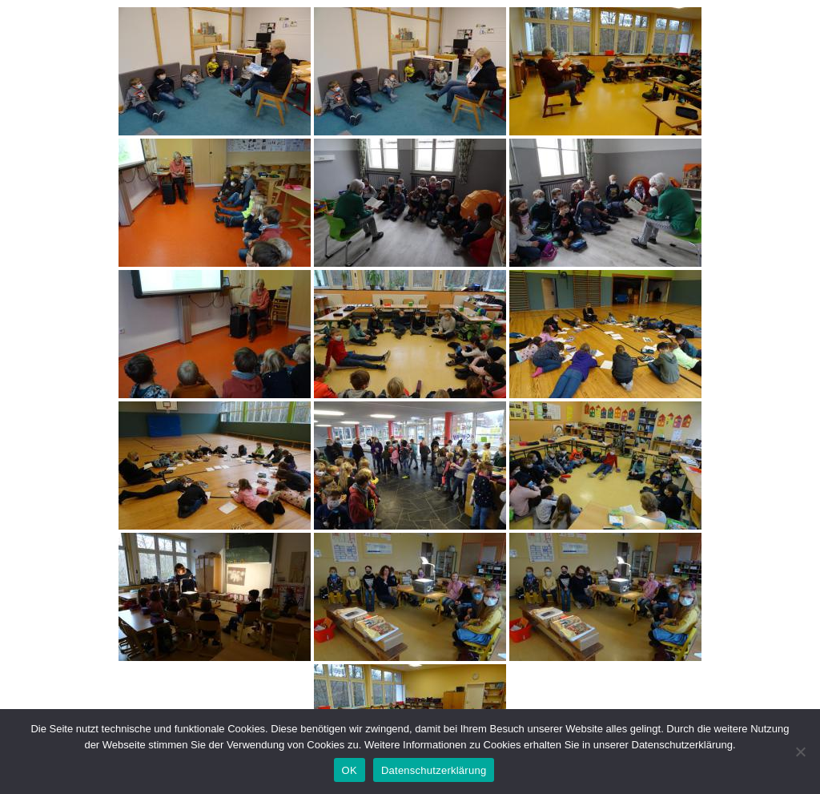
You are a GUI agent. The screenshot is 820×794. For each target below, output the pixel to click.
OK (349, 770)
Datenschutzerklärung (433, 770)
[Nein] (800, 752)
